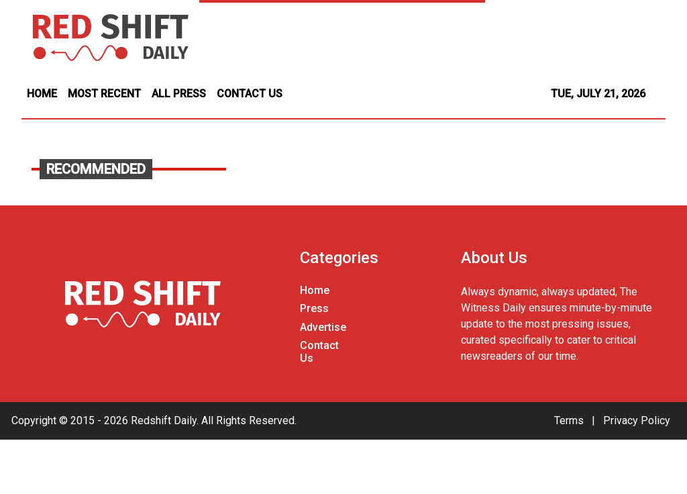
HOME (42, 93)
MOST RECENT (104, 93)
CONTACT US (249, 93)
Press (314, 308)
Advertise (323, 327)
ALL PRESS (179, 93)
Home (314, 290)
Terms (569, 420)
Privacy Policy (636, 420)
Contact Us (319, 351)
